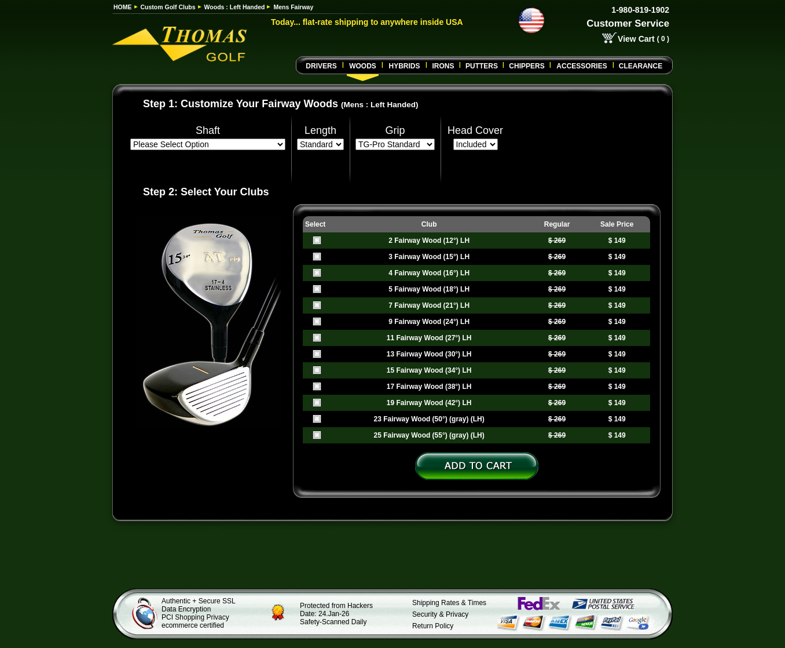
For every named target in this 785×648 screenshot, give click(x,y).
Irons (443, 66)
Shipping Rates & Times (449, 603)
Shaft (208, 130)
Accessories (581, 66)
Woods (362, 66)
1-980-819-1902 (640, 9)
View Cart (636, 38)
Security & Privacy (440, 614)
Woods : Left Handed (234, 6)
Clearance (640, 66)
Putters (481, 66)
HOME (122, 6)
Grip (395, 130)
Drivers (321, 66)
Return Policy (432, 626)
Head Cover (475, 130)
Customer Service (627, 23)
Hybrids (404, 66)
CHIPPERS (526, 66)
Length (320, 130)
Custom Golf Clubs (168, 6)
